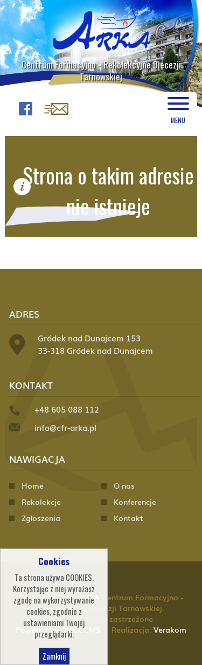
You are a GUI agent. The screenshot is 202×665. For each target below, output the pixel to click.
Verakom (170, 629)
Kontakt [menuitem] (128, 517)
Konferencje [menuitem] (135, 501)
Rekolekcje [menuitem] (41, 501)
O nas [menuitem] (124, 485)
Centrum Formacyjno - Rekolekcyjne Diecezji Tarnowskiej (101, 70)
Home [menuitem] (33, 485)
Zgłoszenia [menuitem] (41, 517)
